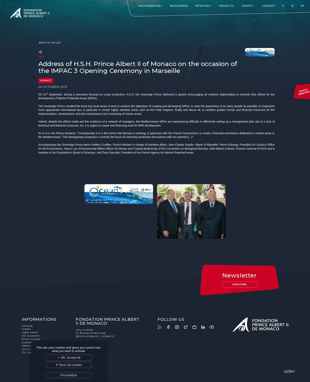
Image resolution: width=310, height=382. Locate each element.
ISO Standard (30, 335)
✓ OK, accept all (68, 357)
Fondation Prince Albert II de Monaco (29, 14)
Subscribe (239, 284)
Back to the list (49, 42)
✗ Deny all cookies (69, 365)
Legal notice (30, 332)
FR (302, 5)
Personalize (68, 375)
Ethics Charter (31, 339)
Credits (26, 328)
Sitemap (27, 325)
